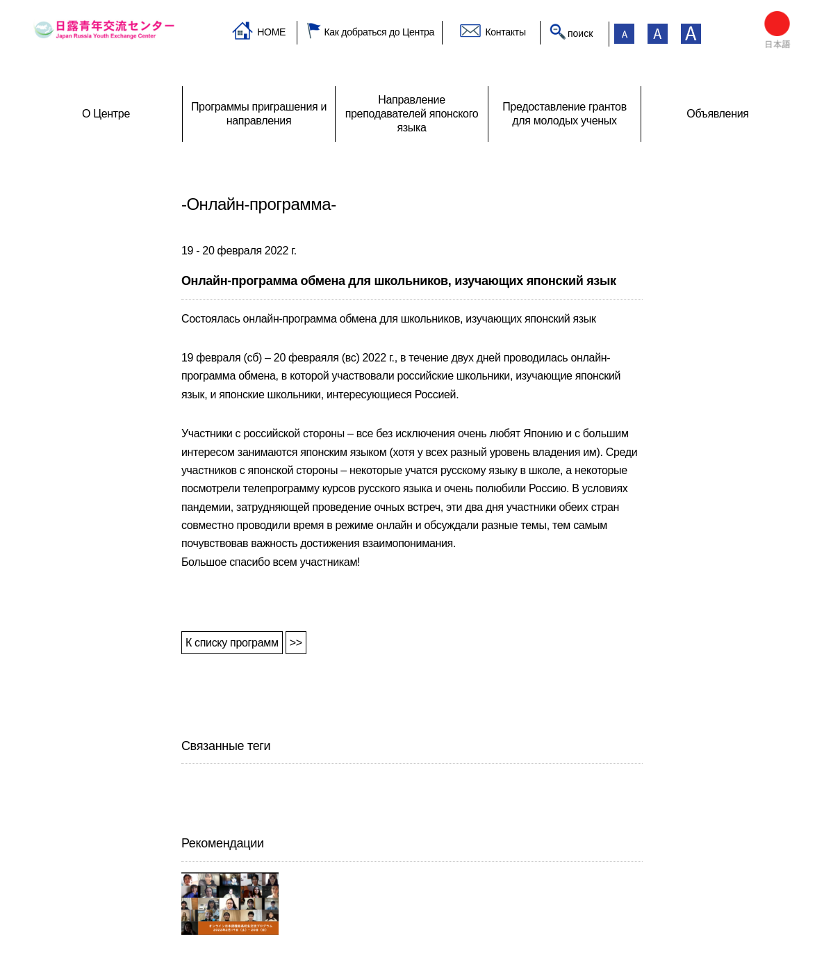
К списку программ (232, 643)
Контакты (505, 32)
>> (296, 643)
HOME (271, 32)
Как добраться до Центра (379, 32)
